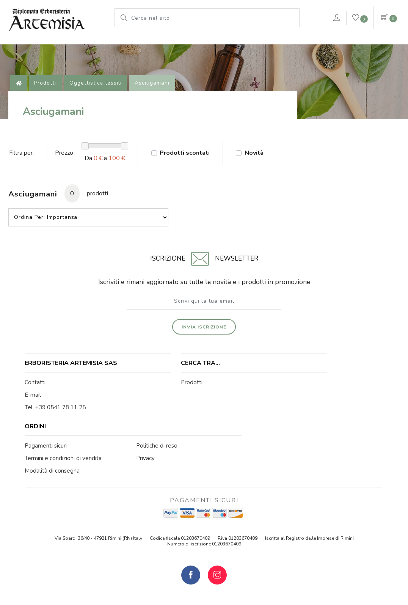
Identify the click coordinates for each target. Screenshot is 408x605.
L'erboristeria (53, 43)
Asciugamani (154, 92)
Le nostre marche (149, 43)
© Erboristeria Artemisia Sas (156, 560)
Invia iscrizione (204, 331)
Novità (261, 169)
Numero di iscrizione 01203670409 (204, 495)
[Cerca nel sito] (213, 18)
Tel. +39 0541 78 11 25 (56, 420)
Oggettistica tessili (97, 92)
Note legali (207, 560)
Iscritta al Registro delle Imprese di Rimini (309, 489)
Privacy (272, 560)
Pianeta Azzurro (210, 43)
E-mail (34, 408)
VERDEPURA (298, 43)
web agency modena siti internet (204, 579)
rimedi (255, 43)
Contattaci (367, 45)
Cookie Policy (242, 560)
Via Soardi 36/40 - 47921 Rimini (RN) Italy (98, 489)
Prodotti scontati (190, 169)
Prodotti (99, 43)
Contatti (36, 395)
